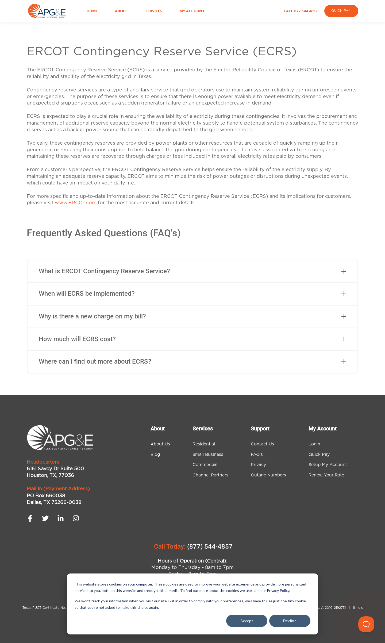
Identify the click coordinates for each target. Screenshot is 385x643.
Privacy (258, 465)
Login (314, 444)
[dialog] (192, 603)
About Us (160, 444)
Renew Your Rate (326, 475)
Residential (203, 444)
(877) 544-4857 (210, 546)
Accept (246, 620)
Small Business (207, 454)
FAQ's (257, 454)
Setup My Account (328, 465)
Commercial (204, 465)
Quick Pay (319, 454)
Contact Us (262, 444)
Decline (290, 620)
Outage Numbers (268, 475)
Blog (155, 454)
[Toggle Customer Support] (366, 624)
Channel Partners (210, 475)
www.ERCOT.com (76, 203)
